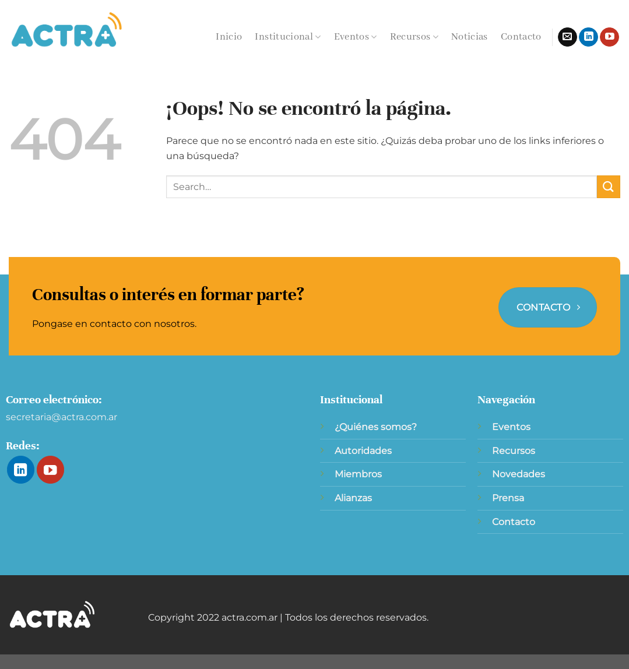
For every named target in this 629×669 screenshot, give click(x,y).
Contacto (521, 37)
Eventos (355, 37)
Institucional (288, 37)
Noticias (469, 37)
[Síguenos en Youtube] (609, 37)
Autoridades (363, 450)
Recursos (414, 37)
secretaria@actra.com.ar (61, 416)
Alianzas (353, 497)
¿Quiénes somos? (376, 426)
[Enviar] (608, 186)
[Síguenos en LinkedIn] (588, 37)
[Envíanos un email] (567, 37)
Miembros (358, 474)
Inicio (229, 37)
